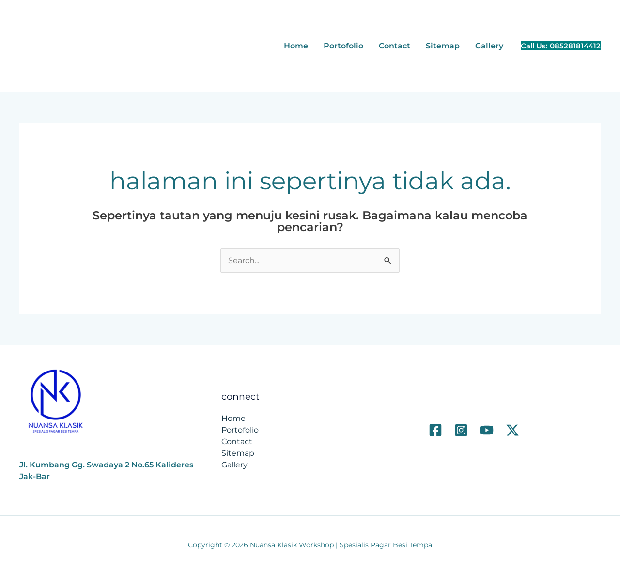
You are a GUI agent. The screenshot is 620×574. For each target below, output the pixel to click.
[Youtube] (486, 430)
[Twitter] (512, 430)
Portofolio (343, 45)
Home (296, 45)
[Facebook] (435, 430)
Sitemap (443, 45)
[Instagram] (461, 430)
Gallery (489, 45)
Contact (394, 45)
